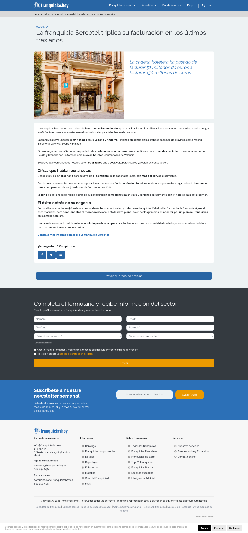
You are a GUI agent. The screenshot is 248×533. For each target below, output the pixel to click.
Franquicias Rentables (142, 451)
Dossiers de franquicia (179, 507)
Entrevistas (90, 467)
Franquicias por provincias (98, 451)
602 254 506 (41, 483)
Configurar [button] (234, 528)
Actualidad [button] (147, 5)
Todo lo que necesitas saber (96, 507)
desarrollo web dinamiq (205, 516)
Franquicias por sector (122, 5)
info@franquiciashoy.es (47, 445)
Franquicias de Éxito (141, 456)
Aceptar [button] (205, 528)
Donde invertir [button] (170, 5)
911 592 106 (41, 449)
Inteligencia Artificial (141, 478)
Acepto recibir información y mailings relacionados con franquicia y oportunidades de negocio (87, 349)
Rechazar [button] (218, 528)
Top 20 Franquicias (140, 462)
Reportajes (90, 462)
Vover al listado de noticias (124, 276)
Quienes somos (70, 507)
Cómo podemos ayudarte (127, 507)
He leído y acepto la (65, 354)
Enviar (124, 363)
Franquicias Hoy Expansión (191, 451)
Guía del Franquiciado (96, 478)
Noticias (88, 456)
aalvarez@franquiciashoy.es (50, 465)
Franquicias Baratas (141, 467)
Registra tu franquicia (154, 507)
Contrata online (185, 456)
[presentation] (140, 408)
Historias (88, 472)
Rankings (89, 446)
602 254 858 (41, 469)
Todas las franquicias (142, 446)
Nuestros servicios (186, 446)
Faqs (190, 5)
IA (210, 5)
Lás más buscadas (140, 472)
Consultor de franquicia (48, 507)
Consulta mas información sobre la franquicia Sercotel (73, 234)
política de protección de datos (76, 354)
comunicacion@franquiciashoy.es (53, 480)
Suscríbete (189, 394)
